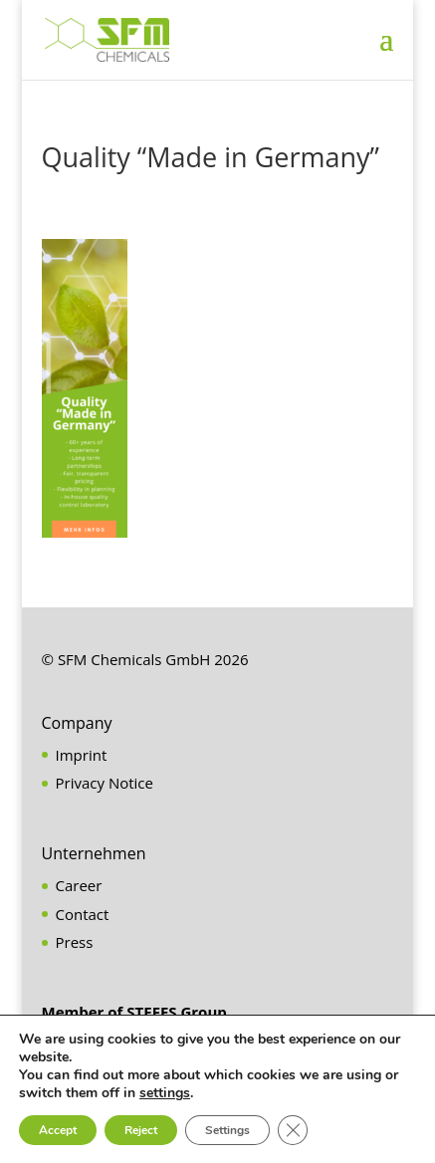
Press (75, 942)
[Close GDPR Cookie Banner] (293, 1130)
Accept (58, 1130)
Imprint (82, 755)
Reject (140, 1130)
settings (164, 1093)
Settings (227, 1130)
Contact (82, 914)
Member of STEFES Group (134, 1012)
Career (79, 885)
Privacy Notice (104, 783)
